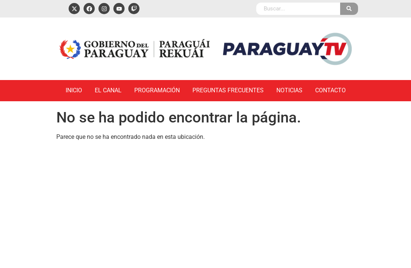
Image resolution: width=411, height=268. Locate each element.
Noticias (289, 90)
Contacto (330, 90)
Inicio (74, 90)
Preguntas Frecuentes (228, 90)
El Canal (108, 90)
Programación (157, 90)
